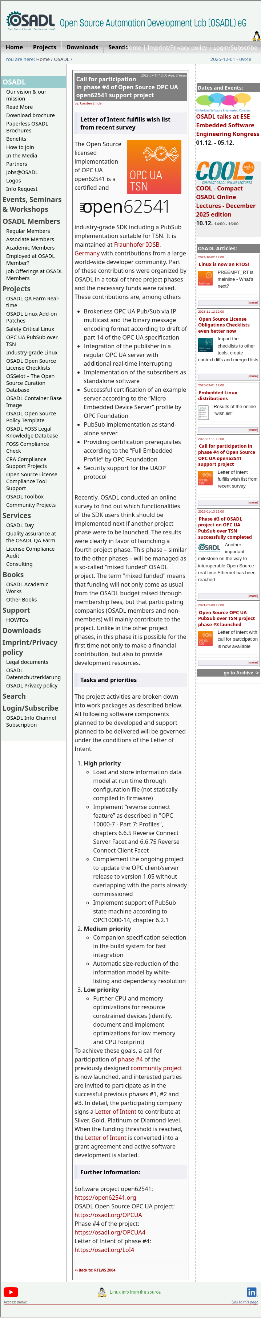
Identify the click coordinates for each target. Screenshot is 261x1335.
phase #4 (130, 1059)
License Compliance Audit (30, 552)
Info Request (21, 188)
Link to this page (245, 1302)
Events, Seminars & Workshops (32, 204)
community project (156, 1068)
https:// (85, 1198)
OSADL (61, 59)
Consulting (19, 563)
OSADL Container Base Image (34, 401)
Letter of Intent (115, 1112)
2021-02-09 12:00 (211, 605)
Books (13, 574)
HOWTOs (17, 619)
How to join (20, 147)
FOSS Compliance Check (27, 447)
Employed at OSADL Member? (30, 259)
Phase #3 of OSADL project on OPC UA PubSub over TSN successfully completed (225, 527)
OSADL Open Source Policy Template (31, 417)
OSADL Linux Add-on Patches (31, 317)
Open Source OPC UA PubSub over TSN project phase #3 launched (226, 618)
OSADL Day (20, 525)
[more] (253, 302)
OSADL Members (31, 221)
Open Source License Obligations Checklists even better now (224, 325)
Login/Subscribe (235, 48)
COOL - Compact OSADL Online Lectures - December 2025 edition (226, 198)
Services (17, 515)
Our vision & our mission (26, 95)
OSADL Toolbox (25, 496)
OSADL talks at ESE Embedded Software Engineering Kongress (228, 122)
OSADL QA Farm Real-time (32, 302)
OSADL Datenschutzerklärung (33, 674)
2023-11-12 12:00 (211, 311)
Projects (17, 288)
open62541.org (115, 1198)
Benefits (16, 138)
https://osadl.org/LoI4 (104, 1250)
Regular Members (28, 230)
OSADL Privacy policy (31, 685)
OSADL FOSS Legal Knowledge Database (32, 432)
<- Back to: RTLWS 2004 (95, 1270)
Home (133, 48)
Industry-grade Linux (31, 352)
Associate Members (30, 239)
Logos (13, 180)
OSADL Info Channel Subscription (31, 721)
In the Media (21, 155)
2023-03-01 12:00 (211, 385)
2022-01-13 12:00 (211, 511)
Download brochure (30, 115)
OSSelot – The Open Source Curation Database (30, 383)
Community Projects (31, 504)
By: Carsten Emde (88, 103)
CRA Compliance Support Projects (26, 462)
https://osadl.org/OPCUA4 (110, 1232)
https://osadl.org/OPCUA (108, 1215)
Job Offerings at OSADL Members (34, 275)
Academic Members (30, 247)
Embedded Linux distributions (217, 395)
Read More (19, 106)
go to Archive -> (241, 672)
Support (16, 610)
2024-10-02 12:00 (211, 257)
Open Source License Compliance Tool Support (31, 481)
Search (14, 696)
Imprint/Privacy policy (177, 48)
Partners (16, 163)
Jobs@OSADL (22, 172)
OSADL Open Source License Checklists (31, 364)
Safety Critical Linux (30, 328)
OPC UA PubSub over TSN (32, 341)
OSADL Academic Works (27, 588)
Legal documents (27, 661)
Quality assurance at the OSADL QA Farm (31, 537)
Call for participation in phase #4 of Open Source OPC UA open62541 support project (226, 455)
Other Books (21, 599)
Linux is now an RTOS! (224, 264)
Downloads (22, 630)
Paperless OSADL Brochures (27, 127)
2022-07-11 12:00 (211, 439)
